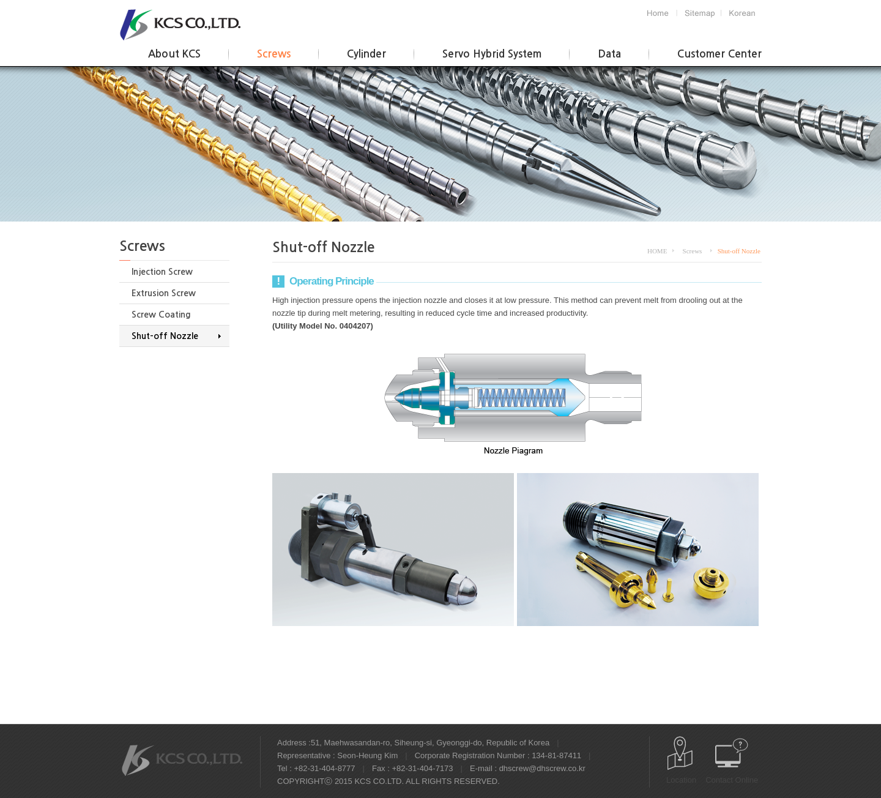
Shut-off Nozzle (165, 336)
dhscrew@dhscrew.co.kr (542, 768)
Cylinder (366, 54)
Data (609, 54)
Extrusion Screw (164, 293)
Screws (274, 54)
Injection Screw (162, 271)
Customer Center (719, 54)
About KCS (174, 54)
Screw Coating (161, 314)
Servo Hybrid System (491, 54)
